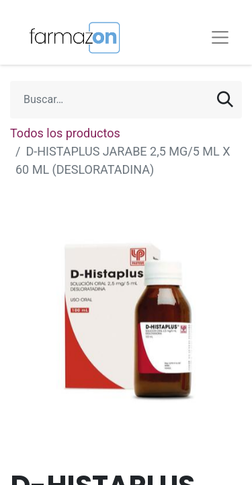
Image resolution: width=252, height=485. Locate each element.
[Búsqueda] (225, 100)
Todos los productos (65, 133)
